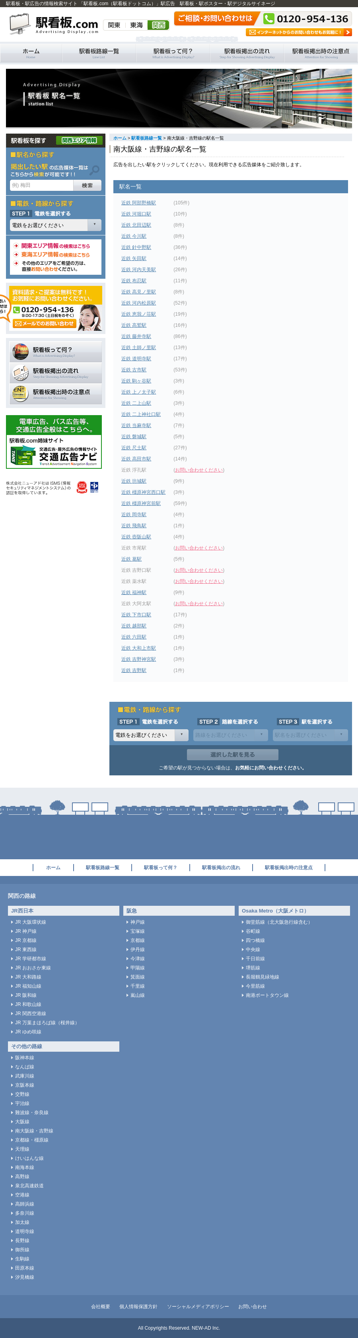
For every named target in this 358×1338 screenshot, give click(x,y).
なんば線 (24, 1067)
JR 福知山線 (28, 986)
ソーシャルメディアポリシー (198, 1306)
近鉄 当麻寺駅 (136, 425)
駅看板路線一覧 (99, 53)
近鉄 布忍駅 (133, 281)
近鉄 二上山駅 (136, 403)
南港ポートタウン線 (267, 995)
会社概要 (100, 1306)
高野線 (22, 1176)
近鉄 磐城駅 (133, 436)
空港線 (22, 1195)
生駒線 (22, 1259)
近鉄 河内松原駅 (138, 303)
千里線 (137, 986)
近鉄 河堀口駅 (136, 214)
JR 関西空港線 (30, 1013)
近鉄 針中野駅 (136, 247)
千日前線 (255, 958)
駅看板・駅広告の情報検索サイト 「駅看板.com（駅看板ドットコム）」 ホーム (31, 53)
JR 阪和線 (26, 995)
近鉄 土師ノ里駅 (138, 347)
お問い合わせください (199, 470)
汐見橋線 (24, 1277)
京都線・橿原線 (32, 1140)
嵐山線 (137, 995)
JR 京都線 (26, 940)
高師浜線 (24, 1204)
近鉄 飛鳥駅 (133, 525)
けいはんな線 (29, 1158)
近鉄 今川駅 (133, 236)
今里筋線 (255, 986)
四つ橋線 (255, 940)
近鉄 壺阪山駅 (136, 537)
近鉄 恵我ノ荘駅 (138, 314)
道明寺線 (24, 1231)
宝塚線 (137, 931)
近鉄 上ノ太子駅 (138, 392)
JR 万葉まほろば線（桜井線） (47, 1022)
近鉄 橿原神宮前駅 (141, 503)
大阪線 (22, 1121)
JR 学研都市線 (30, 958)
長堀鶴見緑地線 (262, 977)
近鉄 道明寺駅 (136, 358)
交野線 (22, 1094)
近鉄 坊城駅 (133, 481)
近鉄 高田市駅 (136, 459)
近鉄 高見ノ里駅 (138, 292)
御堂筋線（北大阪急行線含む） (279, 922)
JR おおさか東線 (33, 968)
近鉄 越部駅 (133, 626)
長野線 (22, 1240)
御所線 (22, 1250)
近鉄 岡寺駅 (133, 514)
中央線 (253, 949)
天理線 (22, 1149)
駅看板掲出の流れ (247, 53)
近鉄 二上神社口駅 (141, 414)
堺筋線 (253, 968)
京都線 (137, 940)
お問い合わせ (252, 1306)
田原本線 (24, 1268)
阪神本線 (24, 1057)
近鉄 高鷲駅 (133, 325)
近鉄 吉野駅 (133, 670)
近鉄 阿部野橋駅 (138, 203)
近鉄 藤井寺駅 (136, 336)
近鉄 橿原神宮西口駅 (143, 492)
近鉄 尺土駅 (133, 448)
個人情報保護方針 (138, 1306)
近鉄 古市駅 (133, 370)
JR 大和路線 (28, 977)
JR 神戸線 (26, 931)
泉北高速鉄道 (29, 1185)
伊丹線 (137, 949)
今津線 (137, 958)
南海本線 (24, 1167)
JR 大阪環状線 (30, 922)
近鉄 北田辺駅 (136, 225)
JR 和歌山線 (28, 1004)
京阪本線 (24, 1085)
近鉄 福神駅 (133, 592)
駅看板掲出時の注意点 (321, 53)
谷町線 (253, 931)
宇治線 (22, 1103)
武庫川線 (24, 1076)
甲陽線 (137, 968)
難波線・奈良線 (32, 1112)
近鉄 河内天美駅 (138, 269)
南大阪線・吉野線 (34, 1131)
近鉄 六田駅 (133, 637)
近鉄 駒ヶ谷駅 (136, 381)
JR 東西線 (26, 949)
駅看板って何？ (173, 53)
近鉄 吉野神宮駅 (138, 659)
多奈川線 (24, 1213)
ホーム (119, 138)
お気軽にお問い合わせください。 (271, 768)
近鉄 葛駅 (131, 559)
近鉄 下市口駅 (136, 615)
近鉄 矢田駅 (133, 258)
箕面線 (137, 977)
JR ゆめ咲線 (28, 1032)
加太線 (22, 1222)
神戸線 (137, 922)
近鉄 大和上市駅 (138, 648)
